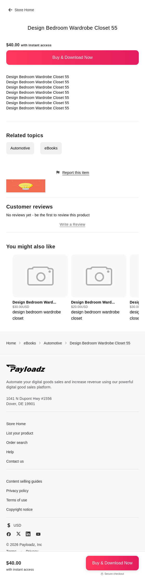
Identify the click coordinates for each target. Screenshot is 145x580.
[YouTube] (38, 534)
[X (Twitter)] (18, 534)
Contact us (15, 461)
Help (10, 452)
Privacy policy (17, 491)
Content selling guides (24, 481)
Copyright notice (19, 509)
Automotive (20, 148)
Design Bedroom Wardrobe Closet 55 (100, 343)
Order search (17, 442)
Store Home (21, 10)
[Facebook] (8, 534)
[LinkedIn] (28, 534)
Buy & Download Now (72, 57)
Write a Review (72, 224)
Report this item (72, 172)
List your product (19, 433)
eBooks (51, 148)
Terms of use (16, 500)
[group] (40, 287)
